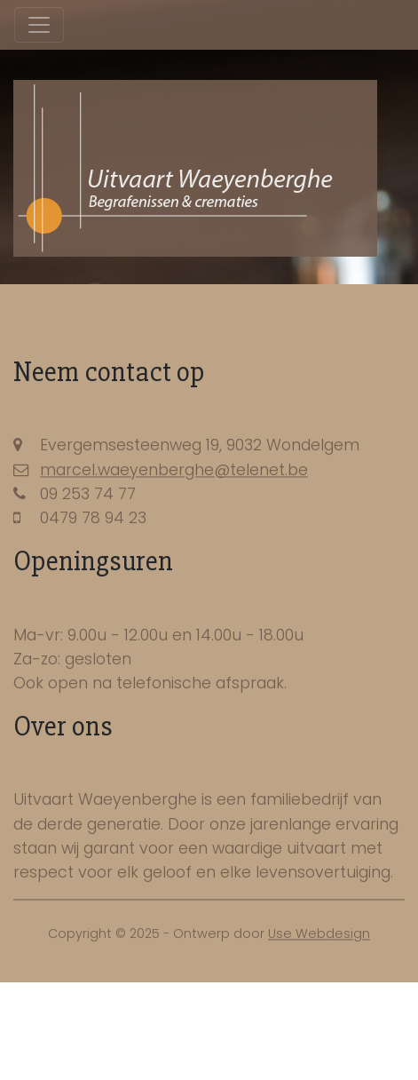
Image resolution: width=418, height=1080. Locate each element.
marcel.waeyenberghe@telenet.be (174, 472)
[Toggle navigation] (39, 25)
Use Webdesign (319, 936)
